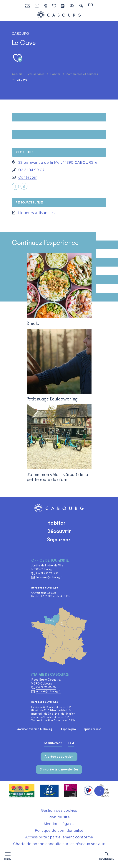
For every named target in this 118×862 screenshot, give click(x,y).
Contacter (27, 177)
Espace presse (91, 729)
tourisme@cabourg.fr (49, 577)
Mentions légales (59, 824)
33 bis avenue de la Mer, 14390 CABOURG (57, 162)
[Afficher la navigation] (8, 855)
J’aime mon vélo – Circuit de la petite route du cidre (57, 477)
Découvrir (59, 531)
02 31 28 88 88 (46, 687)
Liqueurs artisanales (36, 213)
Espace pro (68, 729)
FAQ (71, 743)
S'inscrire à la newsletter (59, 769)
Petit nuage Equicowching (52, 399)
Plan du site (59, 817)
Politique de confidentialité (59, 830)
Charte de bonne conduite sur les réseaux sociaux (59, 844)
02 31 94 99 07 (31, 170)
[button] (106, 855)
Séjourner (59, 539)
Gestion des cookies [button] (59, 810)
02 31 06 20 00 (47, 573)
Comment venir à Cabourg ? (35, 729)
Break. (33, 323)
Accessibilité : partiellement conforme (59, 837)
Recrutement (53, 743)
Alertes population (59, 757)
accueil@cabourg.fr (48, 691)
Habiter (56, 523)
